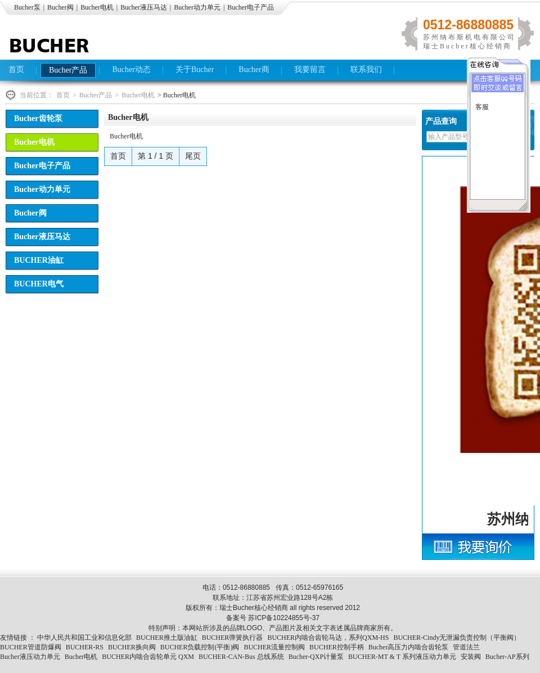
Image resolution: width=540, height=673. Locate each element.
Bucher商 (253, 69)
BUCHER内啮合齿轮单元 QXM (148, 657)
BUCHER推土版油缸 (166, 637)
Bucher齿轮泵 (38, 118)
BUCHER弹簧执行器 (232, 637)
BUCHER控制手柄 (336, 647)
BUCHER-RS (85, 647)
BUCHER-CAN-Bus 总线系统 (241, 657)
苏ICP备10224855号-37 (284, 618)
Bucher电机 (97, 7)
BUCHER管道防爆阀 (30, 647)
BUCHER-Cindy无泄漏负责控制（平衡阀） (456, 637)
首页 (16, 69)
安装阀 (471, 657)
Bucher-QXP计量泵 (316, 657)
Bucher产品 (68, 70)
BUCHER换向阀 (132, 647)
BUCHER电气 (39, 284)
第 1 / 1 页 (155, 155)
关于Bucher (195, 69)
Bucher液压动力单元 (30, 657)
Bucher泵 (27, 7)
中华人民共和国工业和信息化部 (84, 637)
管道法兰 (466, 647)
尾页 (193, 155)
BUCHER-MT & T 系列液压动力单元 (402, 657)
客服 (482, 107)
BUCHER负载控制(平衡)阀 (200, 647)
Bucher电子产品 (250, 7)
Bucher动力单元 (197, 7)
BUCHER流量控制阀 (274, 647)
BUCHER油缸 (39, 260)
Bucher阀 (60, 7)
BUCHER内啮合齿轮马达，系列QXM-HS (328, 637)
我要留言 (310, 69)
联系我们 (366, 69)
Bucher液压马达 (143, 7)
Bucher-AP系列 (507, 657)
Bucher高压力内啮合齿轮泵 (408, 647)
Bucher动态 (131, 69)
